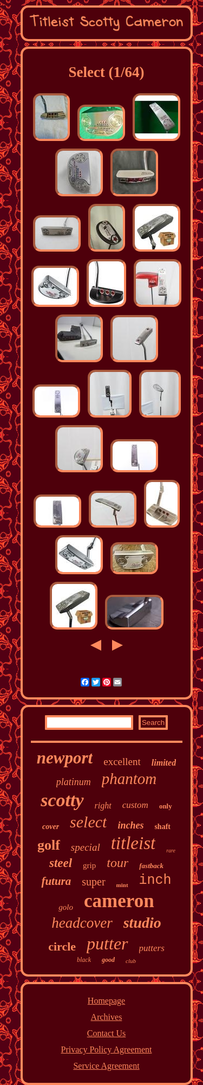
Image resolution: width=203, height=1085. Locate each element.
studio (142, 922)
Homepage (106, 1000)
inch (155, 880)
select (88, 822)
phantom (129, 778)
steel (60, 863)
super (93, 882)
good (108, 960)
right (103, 805)
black (84, 960)
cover (50, 827)
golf (48, 845)
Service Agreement (106, 1065)
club (131, 961)
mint (122, 885)
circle (62, 946)
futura (56, 881)
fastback (151, 866)
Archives (106, 1017)
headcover (81, 923)
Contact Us (106, 1033)
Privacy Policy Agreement (106, 1049)
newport (65, 757)
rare (170, 850)
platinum (73, 781)
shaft (162, 827)
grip (89, 865)
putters (152, 948)
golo (65, 907)
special (85, 847)
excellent (122, 761)
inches (130, 825)
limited (164, 762)
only (165, 806)
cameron (119, 900)
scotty (62, 800)
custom (135, 805)
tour (117, 863)
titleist (133, 843)
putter (107, 943)
